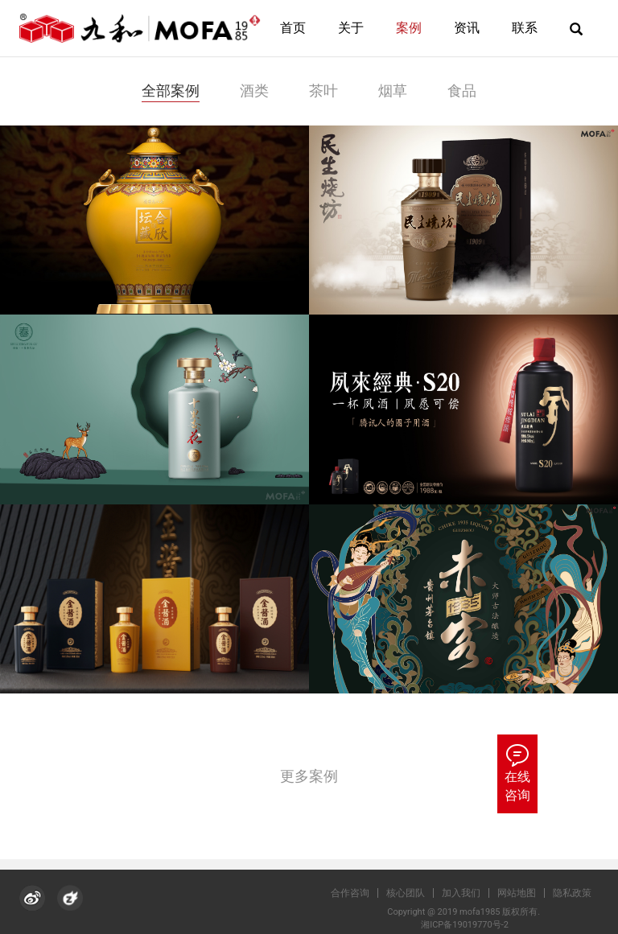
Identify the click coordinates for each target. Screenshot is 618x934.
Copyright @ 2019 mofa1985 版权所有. (468, 912)
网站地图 (524, 893)
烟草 (392, 90)
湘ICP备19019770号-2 (469, 925)
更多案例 (309, 775)
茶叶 (323, 90)
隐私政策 (579, 893)
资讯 (467, 27)
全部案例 (171, 90)
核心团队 (412, 893)
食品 (461, 90)
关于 (351, 27)
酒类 (254, 90)
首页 (293, 27)
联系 (525, 27)
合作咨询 (357, 893)
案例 (409, 27)
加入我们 (468, 893)
